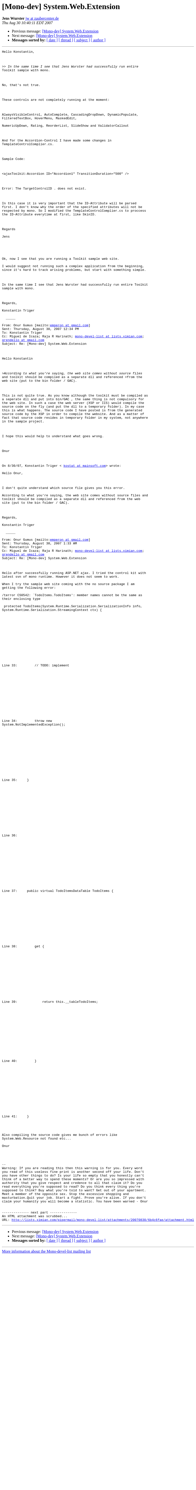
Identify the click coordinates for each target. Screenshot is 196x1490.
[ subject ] (82, 40)
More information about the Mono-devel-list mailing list (46, 1486)
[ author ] (98, 40)
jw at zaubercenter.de (42, 18)
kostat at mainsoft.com (85, 549)
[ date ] (52, 40)
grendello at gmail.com (23, 398)
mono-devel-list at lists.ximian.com (108, 394)
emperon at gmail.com (69, 380)
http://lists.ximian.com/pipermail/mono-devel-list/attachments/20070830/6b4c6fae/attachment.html (103, 1454)
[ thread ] (66, 40)
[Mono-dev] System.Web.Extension (70, 31)
